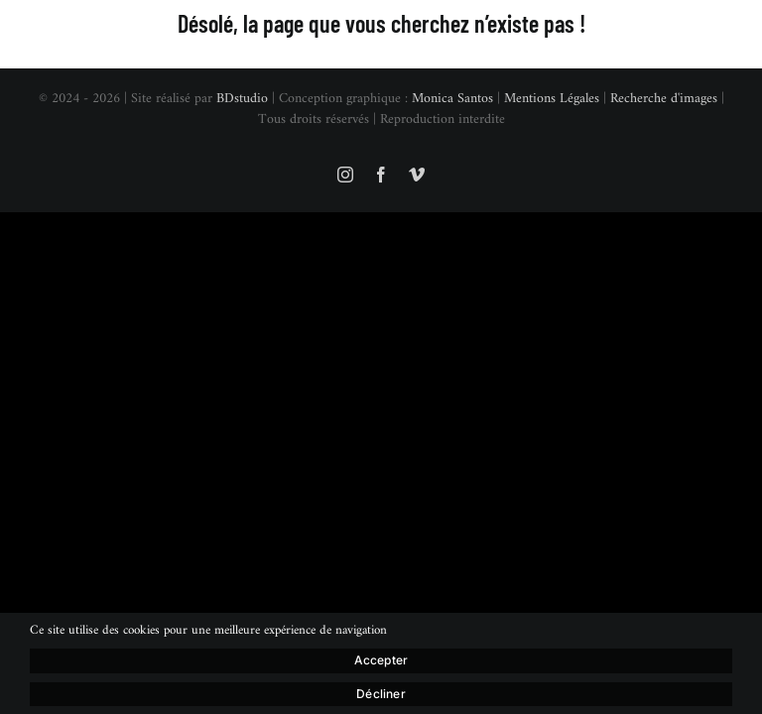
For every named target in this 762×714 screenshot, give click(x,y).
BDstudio (242, 98)
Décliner (380, 693)
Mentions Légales (551, 98)
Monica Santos (452, 98)
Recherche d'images (663, 98)
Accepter (381, 660)
